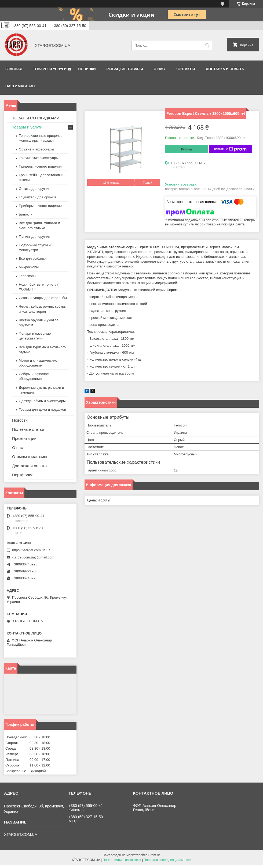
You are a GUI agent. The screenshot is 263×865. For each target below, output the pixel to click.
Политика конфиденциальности (167, 860)
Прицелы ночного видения (40, 166)
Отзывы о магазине (30, 456)
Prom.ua (154, 855)
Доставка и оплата (225, 69)
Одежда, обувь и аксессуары (42, 401)
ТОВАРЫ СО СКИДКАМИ (35, 118)
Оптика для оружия (34, 189)
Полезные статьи (28, 429)
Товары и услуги (50, 69)
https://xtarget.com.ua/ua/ (32, 550)
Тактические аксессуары (39, 158)
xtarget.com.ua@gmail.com (33, 557)
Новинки (87, 69)
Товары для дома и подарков (42, 409)
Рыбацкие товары (125, 69)
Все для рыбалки (32, 258)
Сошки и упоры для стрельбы (43, 298)
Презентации (24, 438)
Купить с (230, 149)
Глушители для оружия (37, 197)
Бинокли (25, 214)
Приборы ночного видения (40, 206)
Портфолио (23, 475)
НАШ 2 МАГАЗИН (20, 86)
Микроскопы (29, 267)
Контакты (185, 69)
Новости (20, 420)
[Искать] (207, 45)
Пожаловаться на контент (122, 860)
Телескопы (27, 276)
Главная (13, 69)
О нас (159, 69)
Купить (186, 149)
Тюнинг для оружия (34, 237)
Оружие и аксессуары (36, 149)
